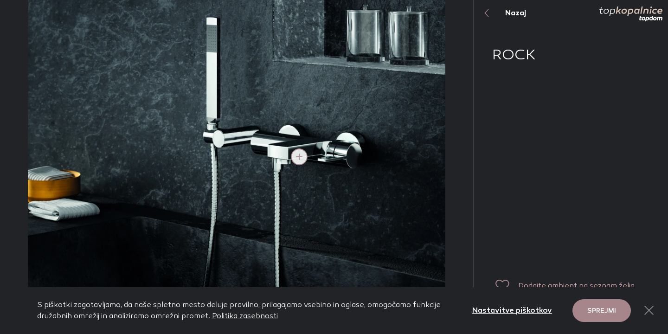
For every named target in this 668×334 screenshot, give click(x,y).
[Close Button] (649, 310)
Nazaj (500, 13)
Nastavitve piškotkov (512, 310)
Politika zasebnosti (245, 315)
